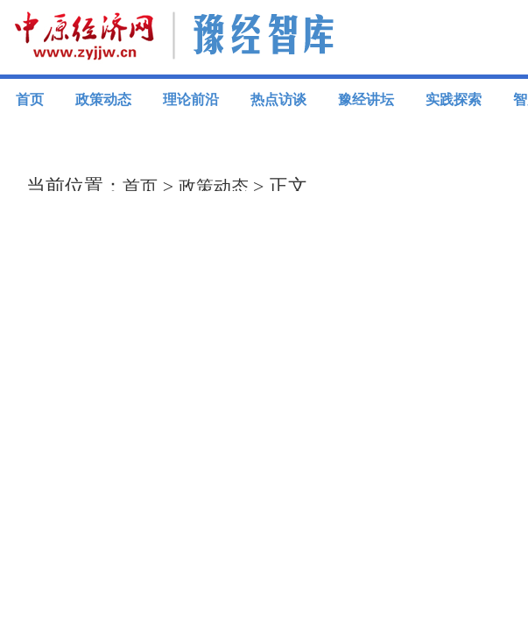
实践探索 (454, 99)
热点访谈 (278, 99)
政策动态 (103, 99)
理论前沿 (191, 99)
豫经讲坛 (366, 99)
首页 (30, 99)
